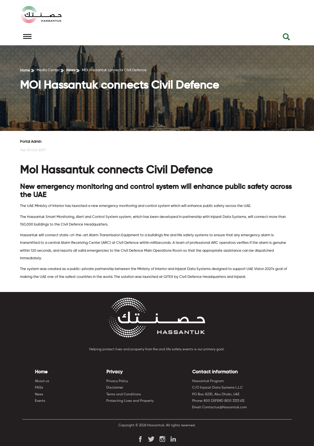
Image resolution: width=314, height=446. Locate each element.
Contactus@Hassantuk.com (224, 407)
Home (25, 70)
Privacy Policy (117, 381)
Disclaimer (114, 387)
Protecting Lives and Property (130, 401)
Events (40, 401)
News (70, 70)
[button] (286, 38)
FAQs (39, 387)
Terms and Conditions (123, 394)
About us (42, 381)
